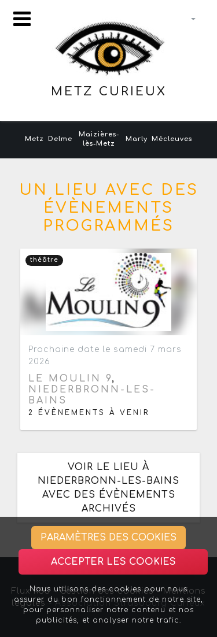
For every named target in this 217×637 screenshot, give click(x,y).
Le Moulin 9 (70, 378)
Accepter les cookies (113, 562)
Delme (60, 139)
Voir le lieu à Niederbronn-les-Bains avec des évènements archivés (108, 488)
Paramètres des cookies (108, 537)
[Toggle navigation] (22, 19)
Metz (34, 139)
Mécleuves (172, 139)
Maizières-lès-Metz (99, 139)
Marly (137, 139)
